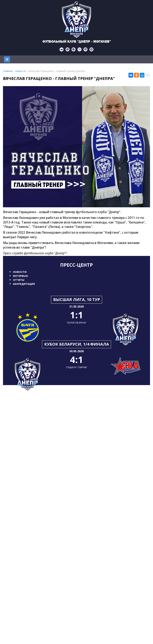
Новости (19, 272)
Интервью (20, 276)
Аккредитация (24, 284)
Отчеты (18, 280)
